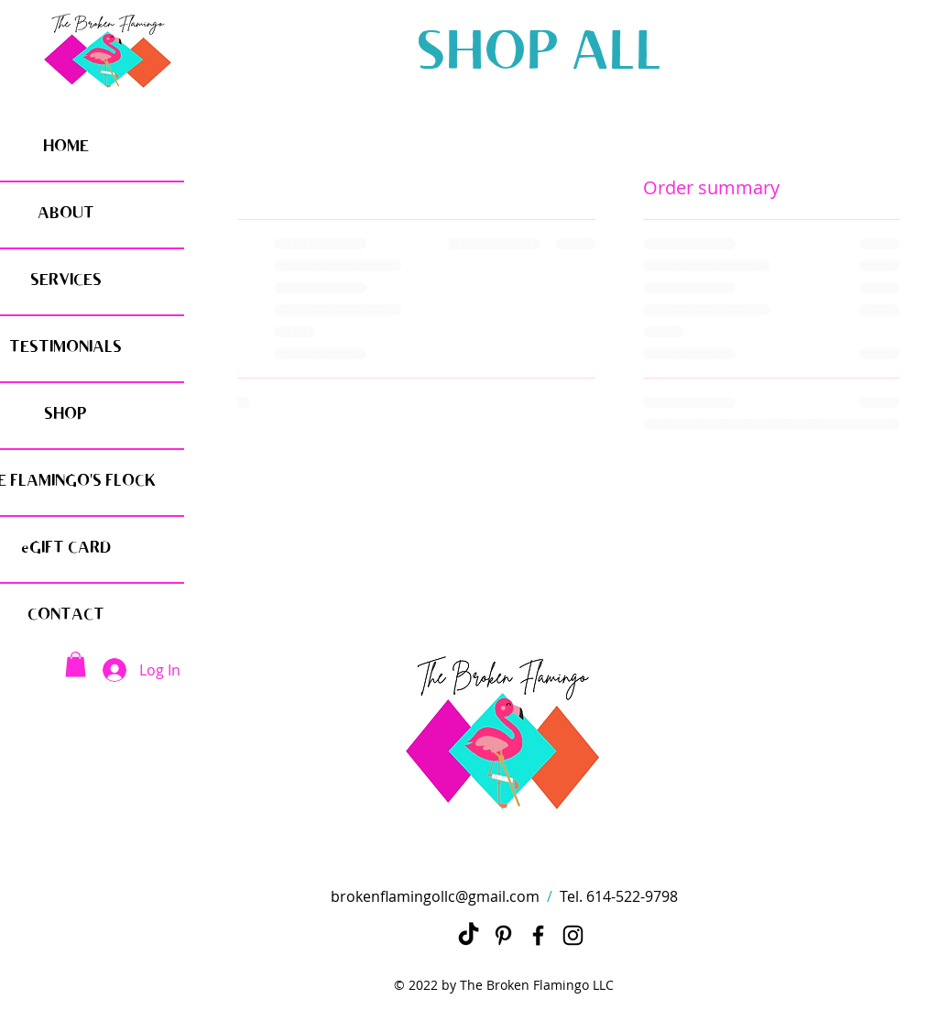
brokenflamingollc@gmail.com (435, 896)
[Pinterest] (503, 935)
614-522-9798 (632, 896)
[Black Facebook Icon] (538, 935)
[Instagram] (573, 935)
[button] (75, 664)
